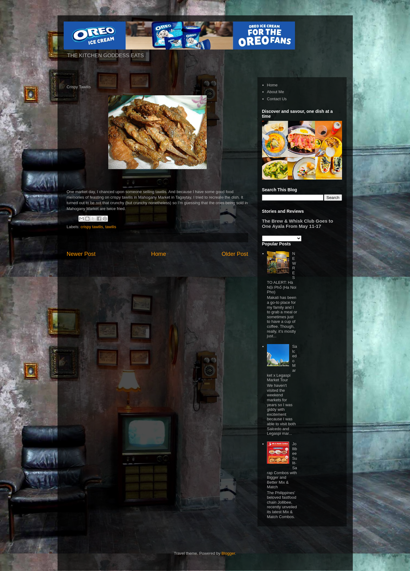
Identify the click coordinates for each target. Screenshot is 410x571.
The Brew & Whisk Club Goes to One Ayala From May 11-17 (297, 223)
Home (158, 254)
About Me (275, 91)
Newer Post (81, 254)
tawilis (110, 226)
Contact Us (277, 99)
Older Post (235, 254)
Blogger (228, 553)
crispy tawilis (92, 226)
